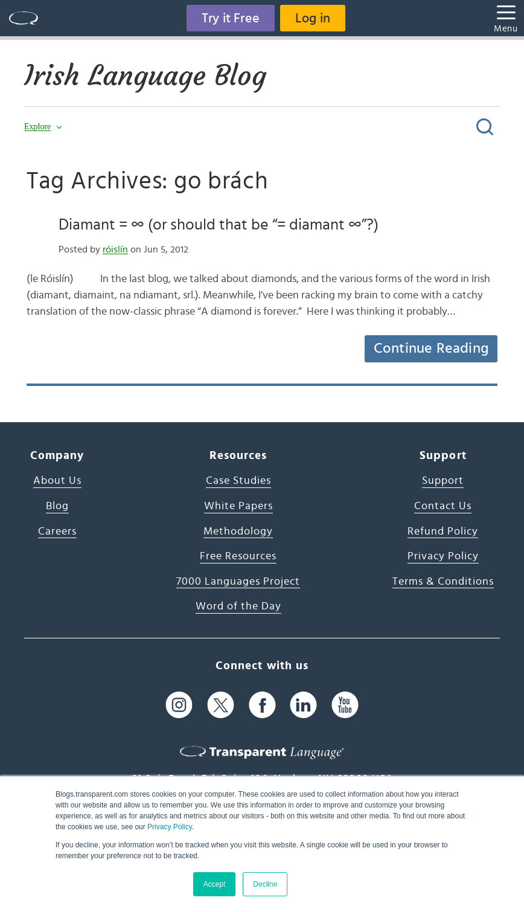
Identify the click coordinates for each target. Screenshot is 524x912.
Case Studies (238, 480)
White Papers (238, 506)
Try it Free (231, 18)
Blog (57, 506)
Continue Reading (431, 348)
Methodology (238, 531)
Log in (312, 18)
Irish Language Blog (145, 75)
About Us (57, 480)
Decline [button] (265, 884)
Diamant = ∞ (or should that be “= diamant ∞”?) (219, 225)
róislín (115, 249)
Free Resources (238, 556)
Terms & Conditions (443, 581)
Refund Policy (442, 531)
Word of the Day (238, 606)
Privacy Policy (169, 827)
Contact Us (442, 506)
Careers (57, 531)
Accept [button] (214, 884)
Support (443, 480)
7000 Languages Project (238, 581)
